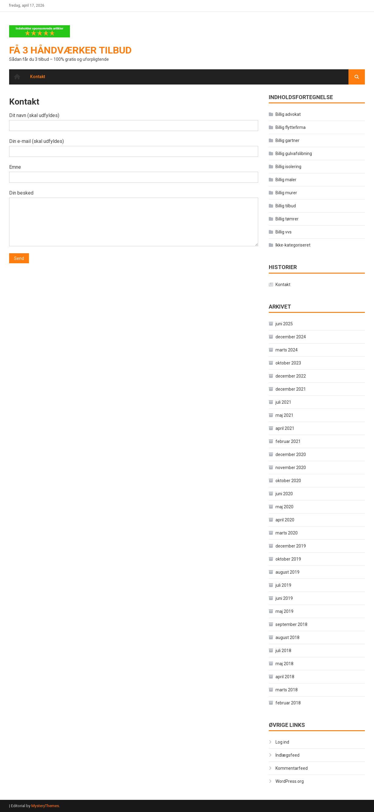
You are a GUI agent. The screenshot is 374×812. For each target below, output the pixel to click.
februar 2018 (288, 702)
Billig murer (286, 192)
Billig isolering (288, 166)
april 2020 (284, 519)
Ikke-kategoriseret (292, 245)
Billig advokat (288, 114)
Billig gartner (287, 140)
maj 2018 (284, 663)
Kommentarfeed (291, 768)
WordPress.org (289, 781)
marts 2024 (286, 349)
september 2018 (291, 624)
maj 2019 (284, 611)
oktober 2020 (288, 480)
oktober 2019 (288, 559)
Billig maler (285, 179)
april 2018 (284, 676)
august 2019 (287, 572)
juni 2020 (284, 493)
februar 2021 (288, 441)
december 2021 (290, 389)
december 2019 (290, 546)
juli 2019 (283, 585)
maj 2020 (284, 506)
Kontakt (37, 76)
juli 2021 (283, 402)
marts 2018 (286, 689)
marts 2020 (286, 532)
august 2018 (287, 637)
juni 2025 (284, 323)
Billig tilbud (285, 205)
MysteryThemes (45, 805)
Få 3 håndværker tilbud (70, 50)
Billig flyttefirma (290, 127)
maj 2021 (284, 415)
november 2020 (290, 467)
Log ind (282, 742)
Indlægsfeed (287, 755)
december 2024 (290, 336)
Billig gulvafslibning (293, 153)
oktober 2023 (288, 363)
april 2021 (284, 428)
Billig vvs (283, 232)
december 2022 (290, 376)
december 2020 (290, 454)
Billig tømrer (287, 218)
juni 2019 (284, 598)
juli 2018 (283, 650)
